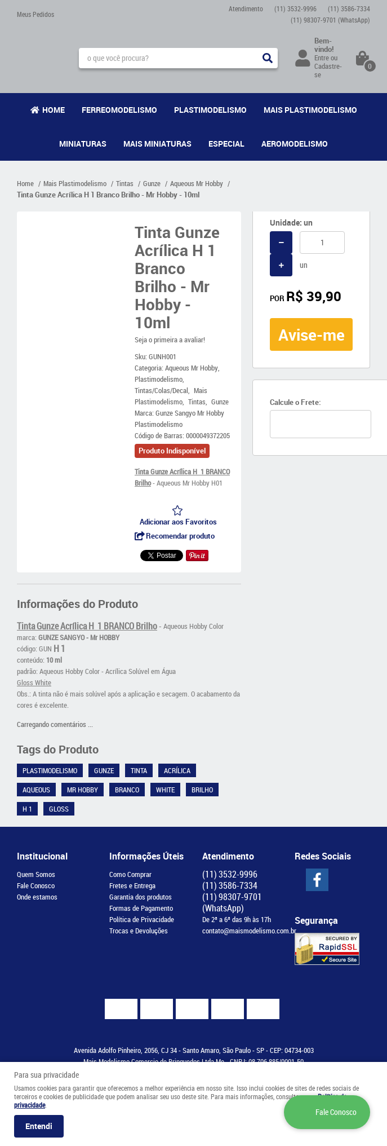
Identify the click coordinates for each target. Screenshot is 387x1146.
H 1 (27, 809)
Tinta (139, 770)
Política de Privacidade (141, 919)
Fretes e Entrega (132, 885)
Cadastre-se (328, 70)
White (165, 789)
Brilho (202, 789)
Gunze (104, 770)
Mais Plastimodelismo (310, 109)
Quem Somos (36, 874)
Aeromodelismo (294, 143)
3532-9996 (295, 8)
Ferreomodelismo (119, 109)
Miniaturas (82, 143)
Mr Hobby (82, 789)
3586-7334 (349, 8)
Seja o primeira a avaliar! (170, 339)
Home (53, 109)
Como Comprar (130, 874)
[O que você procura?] (267, 58)
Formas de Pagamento (141, 908)
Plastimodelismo (210, 109)
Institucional (42, 856)
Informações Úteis (146, 856)
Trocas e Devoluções (138, 930)
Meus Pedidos (35, 14)
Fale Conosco (36, 885)
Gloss (59, 809)
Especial (226, 143)
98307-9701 (330, 19)
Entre (321, 57)
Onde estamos (37, 897)
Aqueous (36, 789)
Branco (127, 789)
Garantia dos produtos (140, 897)
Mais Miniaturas (157, 143)
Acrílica (177, 770)
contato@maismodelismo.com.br (249, 930)
